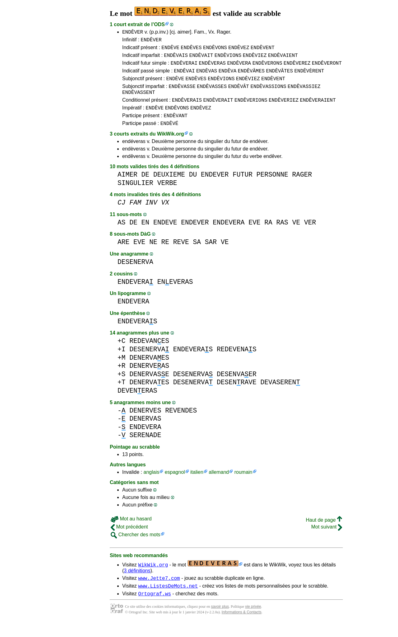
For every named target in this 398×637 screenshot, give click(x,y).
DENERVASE (149, 386)
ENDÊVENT (263, 50)
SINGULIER (135, 195)
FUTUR (242, 186)
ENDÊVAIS (176, 58)
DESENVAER (237, 386)
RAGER (302, 186)
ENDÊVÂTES (279, 76)
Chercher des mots (135, 546)
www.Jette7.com (159, 591)
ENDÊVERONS (267, 67)
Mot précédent (129, 539)
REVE (181, 254)
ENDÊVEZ (238, 50)
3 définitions (137, 582)
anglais (151, 484)
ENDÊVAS (206, 76)
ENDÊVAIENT (283, 58)
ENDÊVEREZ (297, 67)
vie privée (253, 621)
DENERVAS (145, 430)
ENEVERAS (175, 293)
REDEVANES (149, 353)
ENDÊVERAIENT (318, 109)
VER (310, 234)
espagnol (175, 484)
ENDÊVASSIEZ (304, 93)
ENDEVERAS (137, 333)
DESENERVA (135, 274)
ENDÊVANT (175, 126)
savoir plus (220, 621)
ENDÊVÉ (169, 135)
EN (145, 234)
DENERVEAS (149, 377)
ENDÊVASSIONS (268, 93)
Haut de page (324, 532)
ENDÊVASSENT (138, 100)
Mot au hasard (131, 530)
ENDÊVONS (215, 50)
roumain (243, 484)
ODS (159, 24)
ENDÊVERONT (327, 67)
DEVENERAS (137, 402)
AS (122, 234)
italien (196, 484)
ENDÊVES (191, 50)
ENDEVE (165, 234)
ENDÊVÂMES (251, 76)
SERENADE (145, 447)
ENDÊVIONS (228, 58)
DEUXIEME (169, 186)
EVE (254, 234)
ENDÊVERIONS (250, 109)
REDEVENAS (237, 361)
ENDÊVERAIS (187, 109)
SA (197, 254)
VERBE (167, 195)
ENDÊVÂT (238, 93)
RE (165, 254)
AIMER (127, 186)
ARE (123, 254)
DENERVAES (149, 369)
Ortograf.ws (154, 608)
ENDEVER (215, 186)
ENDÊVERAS (212, 67)
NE (153, 254)
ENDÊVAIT (201, 58)
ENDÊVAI (184, 76)
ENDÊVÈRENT (309, 76)
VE (296, 234)
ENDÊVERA (239, 67)
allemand (219, 484)
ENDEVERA (228, 234)
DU (193, 186)
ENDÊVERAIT (218, 109)
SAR (211, 254)
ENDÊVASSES (212, 93)
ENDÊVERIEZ (283, 109)
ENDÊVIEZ (255, 58)
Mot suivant (326, 539)
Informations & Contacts (241, 627)
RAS (282, 234)
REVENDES (181, 422)
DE (145, 186)
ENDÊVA (228, 76)
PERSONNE (272, 186)
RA (268, 234)
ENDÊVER (132, 32)
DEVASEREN (280, 394)
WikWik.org (170, 146)
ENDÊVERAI (184, 67)
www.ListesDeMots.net (168, 599)
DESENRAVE (237, 394)
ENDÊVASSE (182, 93)
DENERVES (145, 422)
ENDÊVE (170, 50)
